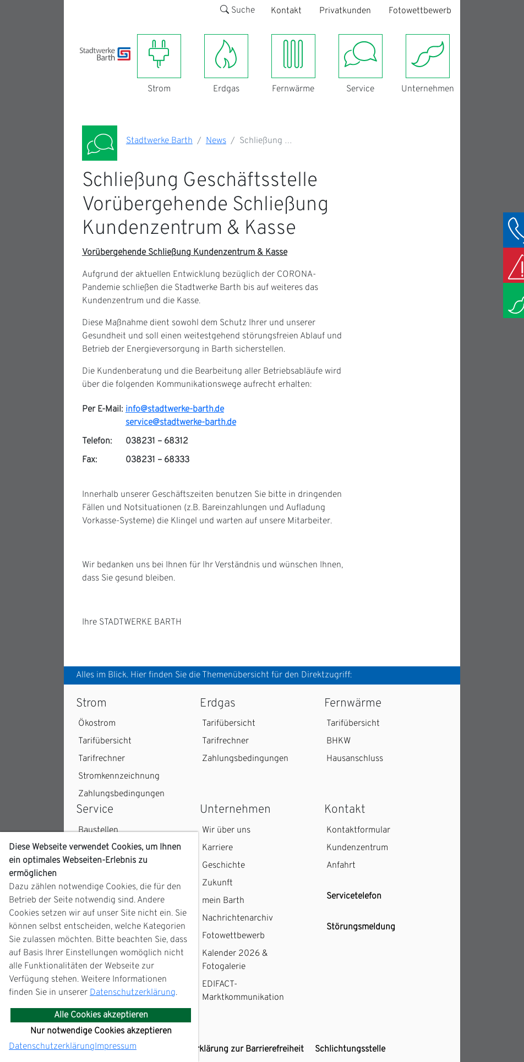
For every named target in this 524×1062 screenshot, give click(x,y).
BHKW (338, 741)
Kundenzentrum (357, 847)
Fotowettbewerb (420, 11)
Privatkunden (345, 11)
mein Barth (223, 900)
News (216, 140)
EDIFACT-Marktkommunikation (243, 991)
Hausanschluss (354, 758)
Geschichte (223, 865)
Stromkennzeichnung (119, 776)
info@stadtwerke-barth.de (174, 409)
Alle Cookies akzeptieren (101, 1015)
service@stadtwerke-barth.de (180, 422)
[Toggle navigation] (86, 67)
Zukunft (217, 883)
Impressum (116, 1046)
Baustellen (98, 830)
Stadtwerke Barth (159, 140)
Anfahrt (341, 865)
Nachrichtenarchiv (237, 918)
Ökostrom (97, 723)
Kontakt (286, 11)
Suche (237, 10)
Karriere (217, 847)
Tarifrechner (101, 758)
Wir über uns (226, 830)
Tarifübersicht (105, 741)
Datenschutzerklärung (133, 992)
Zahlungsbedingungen (121, 794)
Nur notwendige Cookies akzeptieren (101, 1031)
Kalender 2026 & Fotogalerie (235, 960)
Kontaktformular (358, 830)
